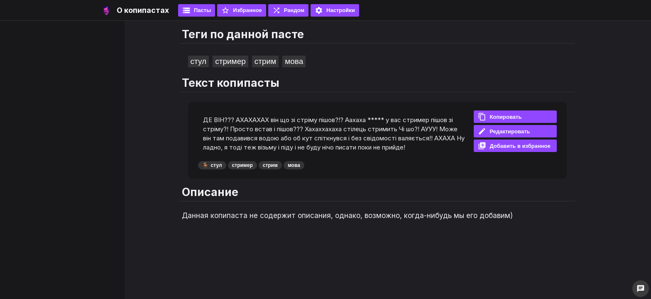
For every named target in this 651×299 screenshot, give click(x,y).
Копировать (499, 117)
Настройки (335, 10)
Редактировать (504, 131)
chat (640, 288)
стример (230, 61)
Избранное (241, 10)
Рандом (288, 10)
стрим (265, 61)
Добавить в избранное (514, 146)
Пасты (196, 10)
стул (199, 61)
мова (294, 61)
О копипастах (143, 10)
